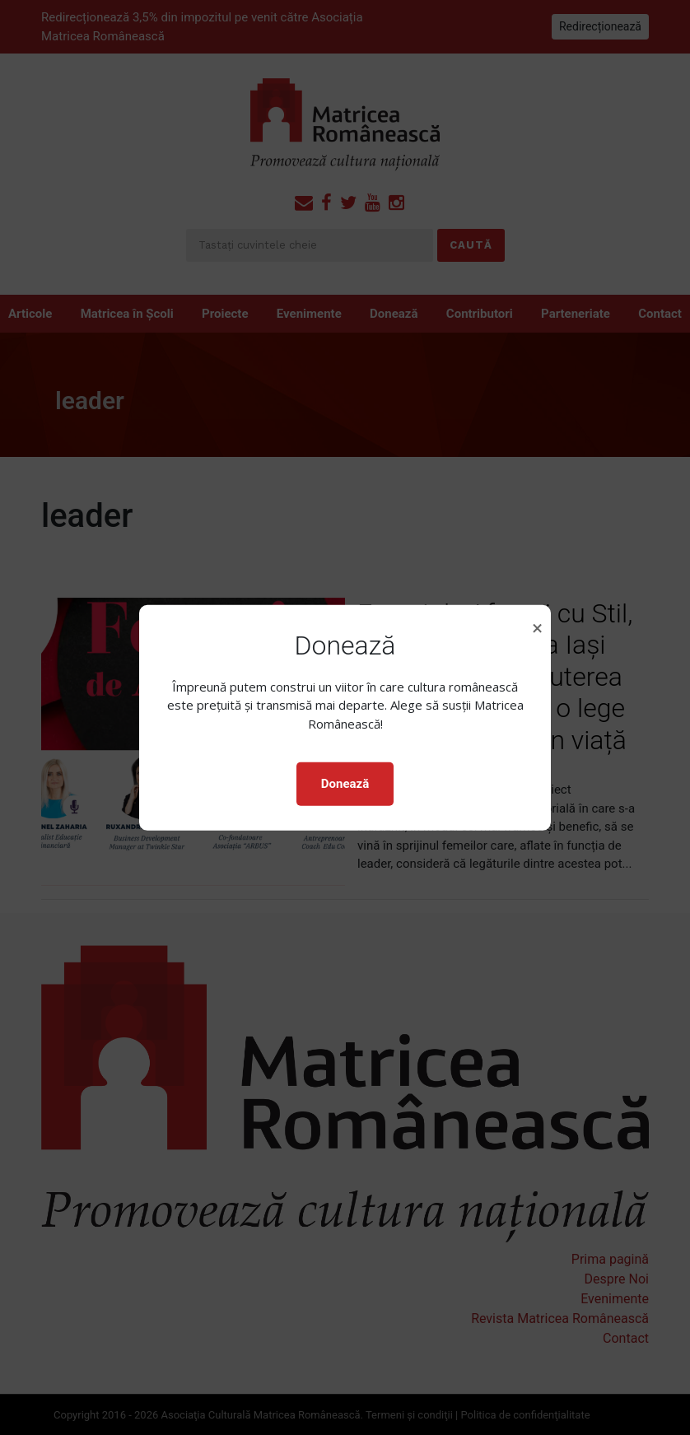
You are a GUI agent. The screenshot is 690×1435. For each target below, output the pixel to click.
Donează (345, 783)
